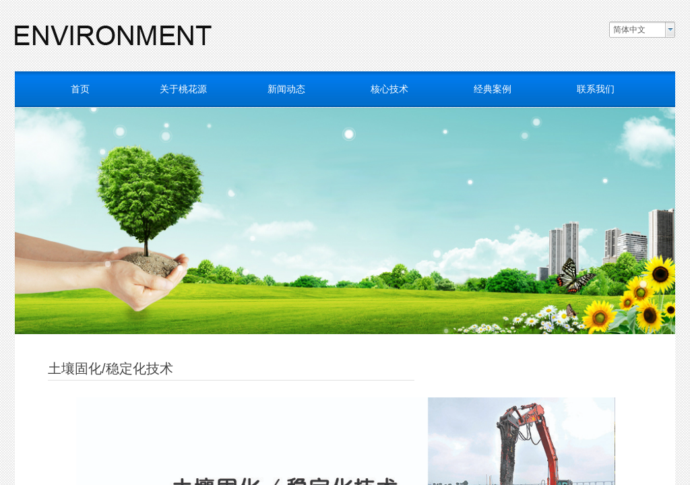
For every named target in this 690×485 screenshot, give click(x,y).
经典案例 (492, 89)
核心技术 (389, 89)
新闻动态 (286, 89)
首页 (80, 89)
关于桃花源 (183, 89)
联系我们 (596, 89)
